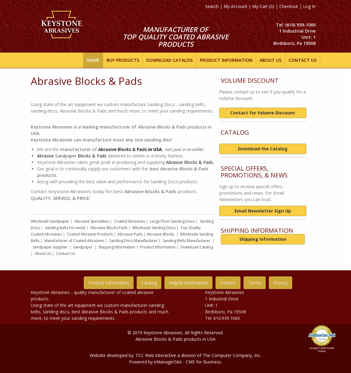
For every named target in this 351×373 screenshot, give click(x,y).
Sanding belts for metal (65, 227)
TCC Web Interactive (155, 355)
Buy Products (123, 60)
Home (93, 60)
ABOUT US (270, 60)
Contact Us (302, 60)
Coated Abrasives (129, 221)
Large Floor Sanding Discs (172, 221)
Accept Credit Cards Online (321, 350)
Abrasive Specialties (91, 221)
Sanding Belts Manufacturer (186, 240)
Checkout (288, 6)
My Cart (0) (263, 6)
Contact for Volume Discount (262, 113)
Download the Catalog (263, 149)
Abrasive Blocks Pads (108, 227)
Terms (254, 283)
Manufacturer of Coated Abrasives (74, 240)
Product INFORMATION (226, 60)
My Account (235, 6)
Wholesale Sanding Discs (154, 227)
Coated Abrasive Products (90, 234)
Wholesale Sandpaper (50, 221)
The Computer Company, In (230, 355)
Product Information (158, 247)
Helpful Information (188, 283)
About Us (43, 253)
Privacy (280, 283)
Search (212, 6)
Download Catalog (196, 247)
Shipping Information (117, 247)
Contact (228, 283)
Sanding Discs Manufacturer (133, 240)
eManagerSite (168, 362)
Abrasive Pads (130, 234)
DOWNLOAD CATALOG (169, 60)
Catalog (149, 283)
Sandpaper (65, 156)
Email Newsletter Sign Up (263, 211)
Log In (309, 6)
